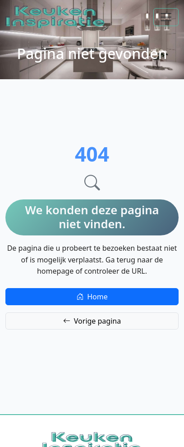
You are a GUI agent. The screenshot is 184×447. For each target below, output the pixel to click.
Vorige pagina (92, 321)
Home (92, 297)
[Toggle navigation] (166, 17)
